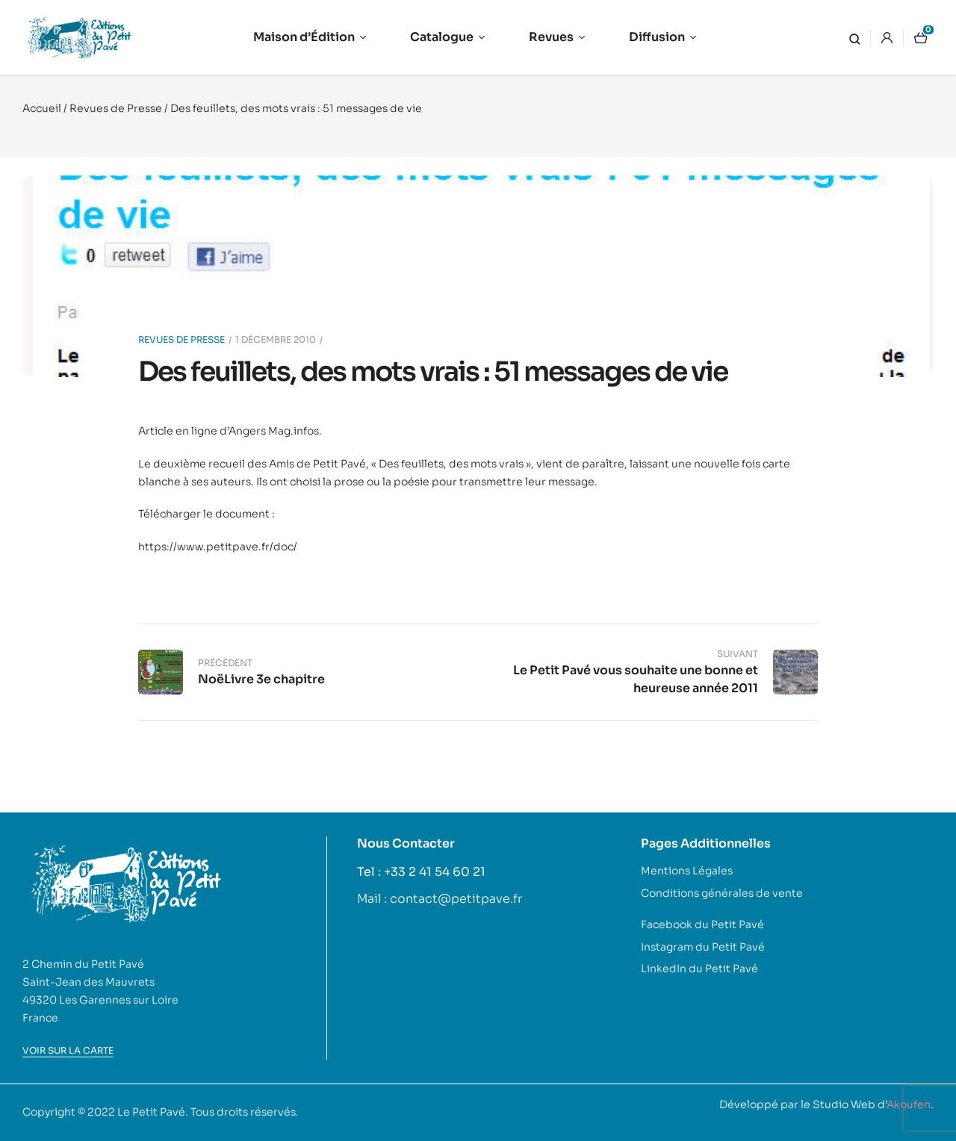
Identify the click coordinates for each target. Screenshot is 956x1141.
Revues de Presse (115, 108)
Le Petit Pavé (151, 1112)
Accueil (41, 108)
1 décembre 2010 (275, 339)
